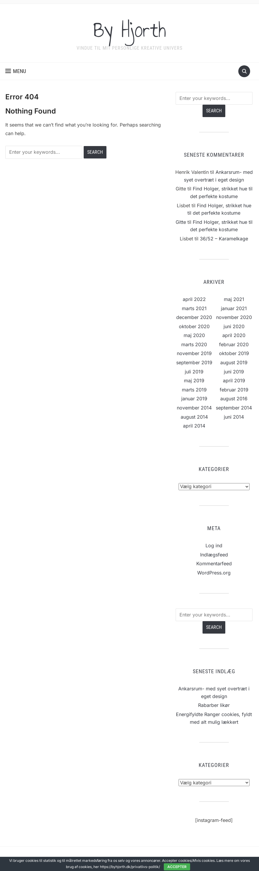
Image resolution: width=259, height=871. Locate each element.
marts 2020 (194, 344)
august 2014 (194, 417)
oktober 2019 (234, 353)
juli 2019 (194, 372)
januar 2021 (234, 308)
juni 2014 (234, 417)
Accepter (177, 866)
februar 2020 (234, 344)
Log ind (213, 545)
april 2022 (194, 299)
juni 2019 (234, 372)
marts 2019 (194, 390)
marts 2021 (194, 308)
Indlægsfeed (214, 555)
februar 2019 (234, 390)
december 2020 (194, 317)
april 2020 (233, 335)
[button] (15, 71)
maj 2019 (194, 380)
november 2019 (194, 353)
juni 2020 (234, 326)
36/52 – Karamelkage (224, 239)
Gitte (181, 222)
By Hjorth (130, 29)
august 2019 (233, 362)
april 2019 (234, 380)
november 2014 (194, 408)
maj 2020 (194, 335)
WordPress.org (214, 573)
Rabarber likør (214, 705)
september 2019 (194, 362)
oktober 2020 (194, 326)
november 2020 (234, 317)
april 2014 (194, 426)
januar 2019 (194, 398)
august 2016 (233, 398)
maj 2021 (234, 299)
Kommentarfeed (214, 563)
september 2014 (234, 408)
